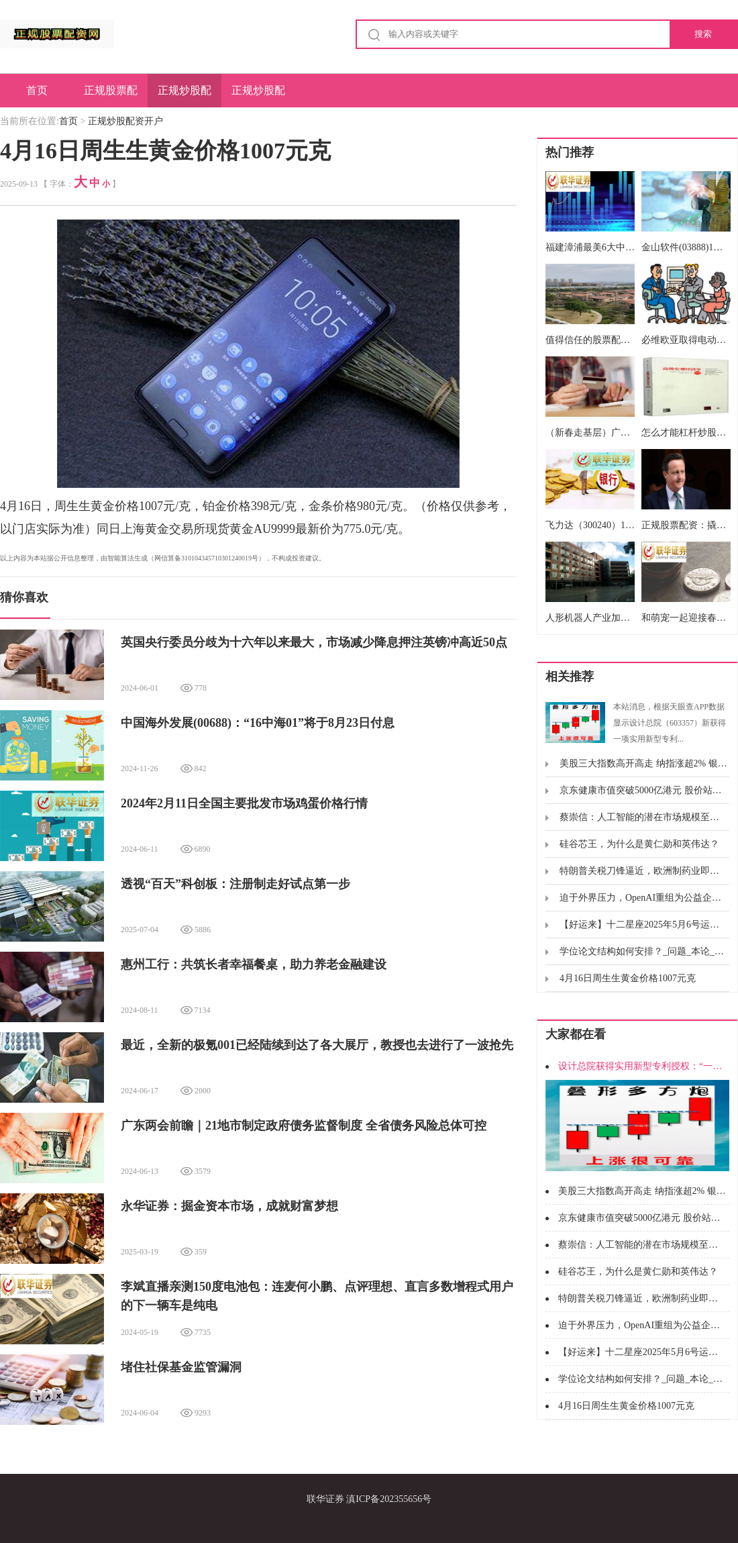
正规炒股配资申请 (258, 96)
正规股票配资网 (111, 96)
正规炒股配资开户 (184, 96)
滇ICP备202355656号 (388, 1499)
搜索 (703, 34)
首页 (37, 90)
